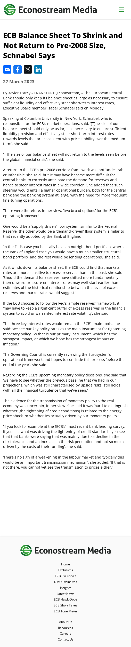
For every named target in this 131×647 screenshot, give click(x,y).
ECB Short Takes (65, 605)
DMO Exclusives (65, 582)
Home (65, 564)
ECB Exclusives (65, 576)
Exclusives (65, 570)
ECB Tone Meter (65, 611)
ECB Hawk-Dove (65, 599)
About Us (65, 622)
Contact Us (65, 639)
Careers (65, 633)
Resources (65, 628)
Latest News (65, 593)
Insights (65, 588)
